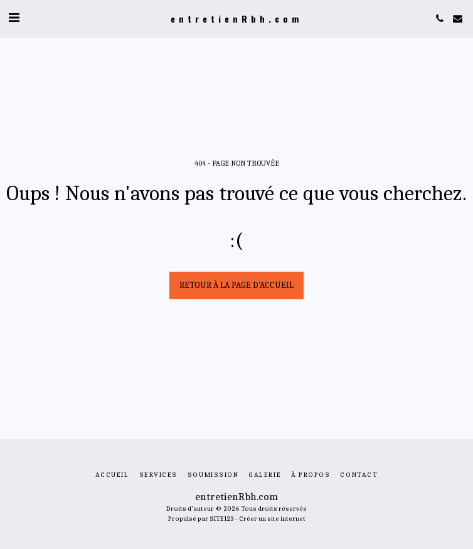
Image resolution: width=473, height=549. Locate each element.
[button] (13, 17)
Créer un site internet (272, 518)
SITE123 (222, 518)
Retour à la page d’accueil (236, 285)
